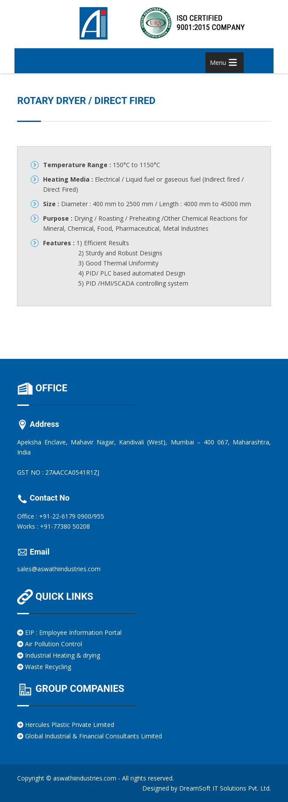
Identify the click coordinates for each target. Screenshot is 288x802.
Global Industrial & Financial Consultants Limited (89, 736)
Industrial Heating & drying (58, 655)
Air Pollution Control (49, 644)
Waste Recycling (44, 666)
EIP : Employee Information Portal (69, 632)
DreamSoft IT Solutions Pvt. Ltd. (225, 788)
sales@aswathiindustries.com (59, 569)
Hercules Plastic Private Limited (65, 724)
